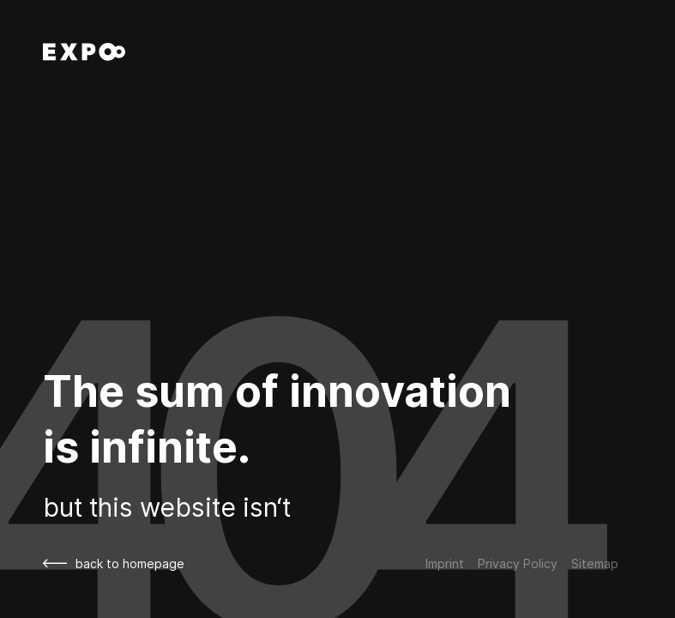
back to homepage (113, 563)
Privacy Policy (517, 563)
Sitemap (594, 563)
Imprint (444, 563)
